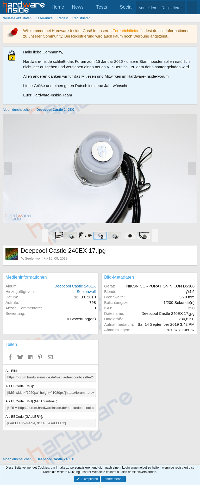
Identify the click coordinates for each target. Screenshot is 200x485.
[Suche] (192, 7)
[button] (88, 7)
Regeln (63, 18)
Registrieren (81, 18)
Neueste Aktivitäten (17, 18)
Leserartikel (44, 18)
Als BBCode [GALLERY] (23, 416)
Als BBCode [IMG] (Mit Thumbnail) (31, 401)
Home (58, 7)
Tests (101, 7)
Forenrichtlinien (126, 30)
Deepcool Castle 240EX (75, 286)
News (78, 7)
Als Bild (11, 371)
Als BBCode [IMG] (19, 386)
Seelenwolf (33, 258)
